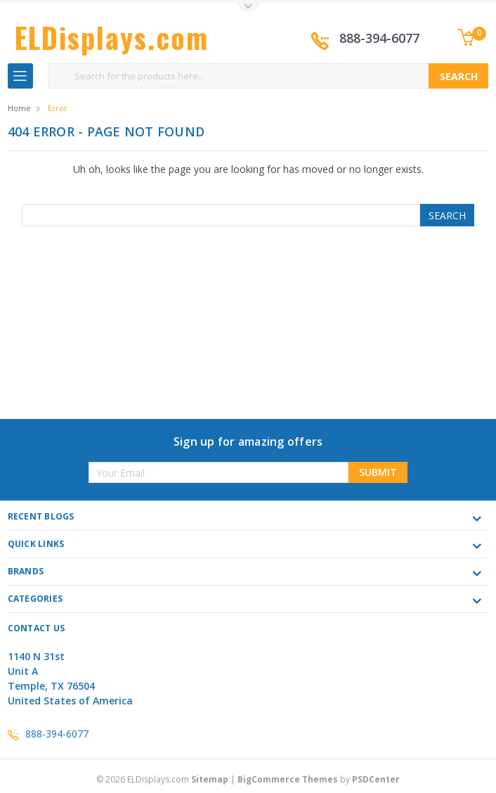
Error (57, 108)
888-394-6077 (379, 38)
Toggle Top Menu (248, 7)
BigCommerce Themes (287, 779)
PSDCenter (376, 779)
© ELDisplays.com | (166, 779)
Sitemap (209, 779)
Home (19, 108)
